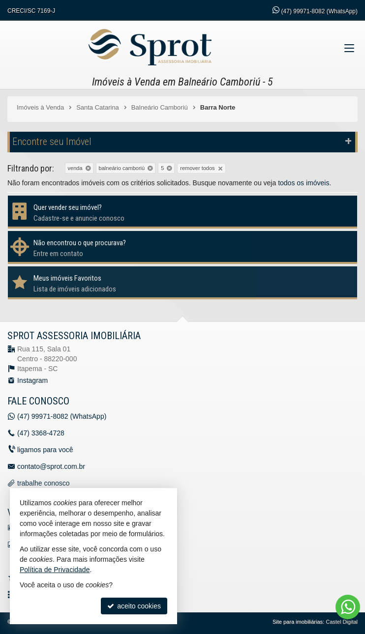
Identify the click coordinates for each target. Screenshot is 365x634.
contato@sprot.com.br (51, 466)
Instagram (32, 380)
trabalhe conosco (43, 483)
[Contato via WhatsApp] (347, 607)
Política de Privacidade (55, 570)
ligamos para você (45, 450)
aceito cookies (134, 606)
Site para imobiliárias (298, 622)
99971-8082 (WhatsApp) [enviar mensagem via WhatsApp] (319, 11)
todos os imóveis (303, 183)
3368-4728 (40, 433)
